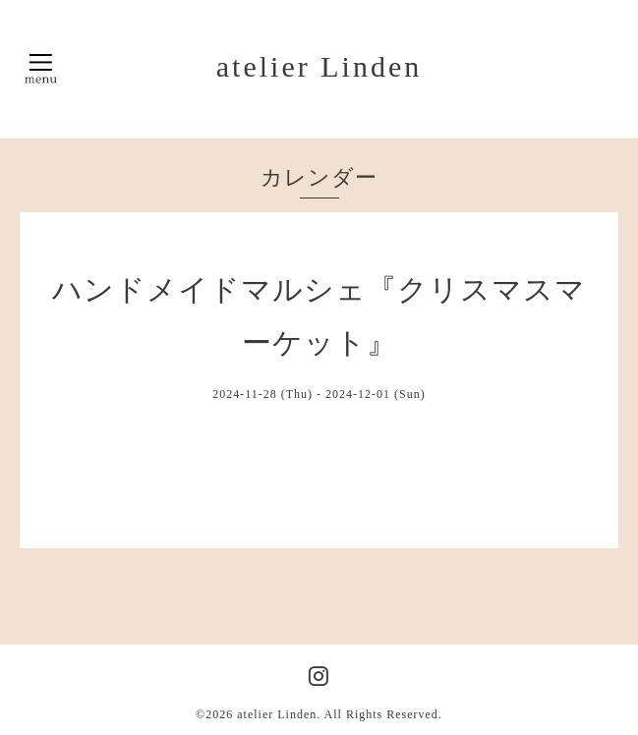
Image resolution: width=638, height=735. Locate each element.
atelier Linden (319, 66)
